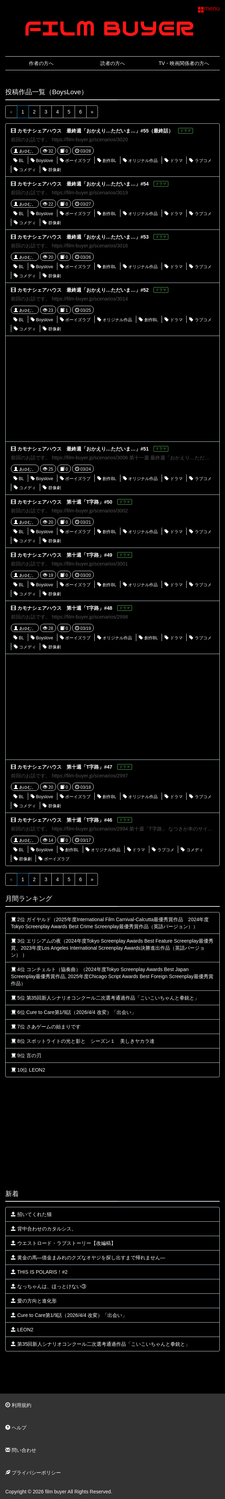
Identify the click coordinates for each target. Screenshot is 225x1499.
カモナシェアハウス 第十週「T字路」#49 (64, 555)
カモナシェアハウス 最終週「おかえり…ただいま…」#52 (83, 290)
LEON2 (22, 1329)
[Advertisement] (112, 389)
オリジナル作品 (140, 160)
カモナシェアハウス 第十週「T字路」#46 (64, 820)
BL (18, 160)
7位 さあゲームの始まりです (46, 1026)
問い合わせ (20, 1450)
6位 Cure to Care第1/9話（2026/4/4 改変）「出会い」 (73, 1012)
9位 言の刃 (26, 1055)
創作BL (106, 160)
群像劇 (52, 169)
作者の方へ (41, 63)
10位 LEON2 (28, 1070)
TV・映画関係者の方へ (184, 63)
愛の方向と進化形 (34, 1301)
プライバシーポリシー (33, 1472)
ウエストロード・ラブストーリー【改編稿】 (63, 1243)
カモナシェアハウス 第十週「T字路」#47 (64, 767)
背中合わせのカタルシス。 (43, 1229)
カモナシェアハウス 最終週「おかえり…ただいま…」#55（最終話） (95, 131)
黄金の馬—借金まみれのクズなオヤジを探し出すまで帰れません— (88, 1257)
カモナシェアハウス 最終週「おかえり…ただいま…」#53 (83, 237)
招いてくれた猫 (31, 1214)
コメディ (25, 169)
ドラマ (173, 160)
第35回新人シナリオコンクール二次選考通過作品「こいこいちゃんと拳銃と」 (100, 1344)
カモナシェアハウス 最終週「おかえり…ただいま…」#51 (83, 449)
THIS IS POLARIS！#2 (39, 1272)
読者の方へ (112, 63)
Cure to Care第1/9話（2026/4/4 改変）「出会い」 (69, 1315)
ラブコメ (200, 160)
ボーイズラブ (75, 160)
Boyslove (42, 160)
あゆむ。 (25, 151)
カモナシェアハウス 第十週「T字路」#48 (64, 608)
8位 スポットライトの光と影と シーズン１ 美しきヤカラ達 (83, 1041)
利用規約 (18, 1405)
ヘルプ (15, 1427)
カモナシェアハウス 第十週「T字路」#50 (64, 502)
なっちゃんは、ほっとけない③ (48, 1286)
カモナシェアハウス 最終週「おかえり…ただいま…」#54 (83, 184)
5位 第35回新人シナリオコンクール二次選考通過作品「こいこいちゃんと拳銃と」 (105, 998)
